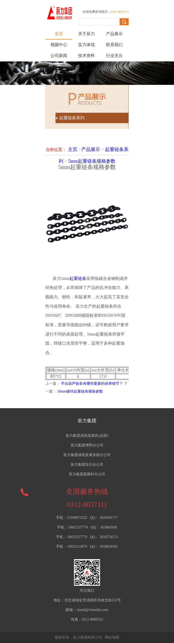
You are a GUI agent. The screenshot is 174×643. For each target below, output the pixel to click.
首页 (59, 33)
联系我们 (114, 44)
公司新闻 (59, 55)
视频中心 (59, 44)
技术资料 (86, 55)
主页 (72, 149)
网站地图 (112, 637)
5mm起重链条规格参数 (91, 161)
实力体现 (86, 44)
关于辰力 (86, 33)
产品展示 (114, 33)
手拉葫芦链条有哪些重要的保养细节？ (92, 384)
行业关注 (114, 55)
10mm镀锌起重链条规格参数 (80, 391)
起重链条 (78, 278)
